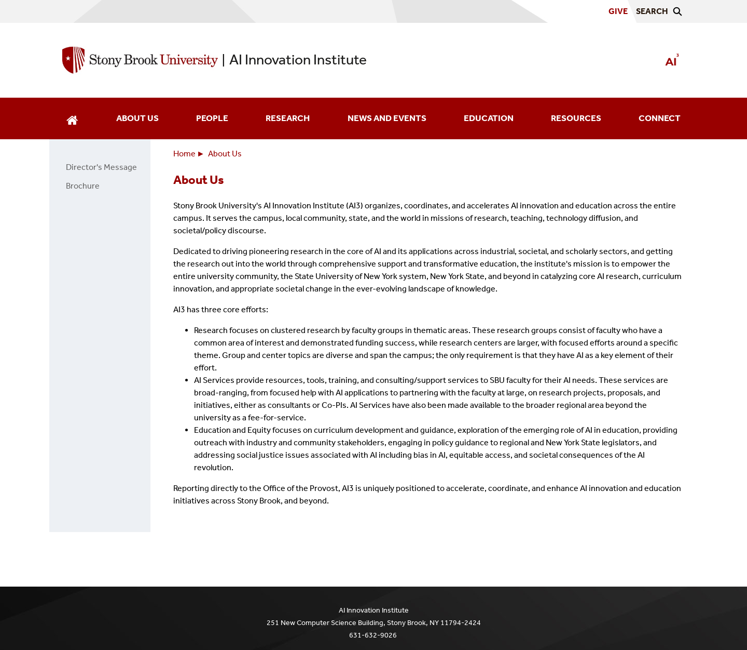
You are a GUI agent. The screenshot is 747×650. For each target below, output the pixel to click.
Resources (576, 118)
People (212, 118)
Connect (660, 118)
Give (618, 11)
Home (184, 153)
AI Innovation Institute (298, 59)
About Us (137, 118)
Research (288, 118)
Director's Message (99, 167)
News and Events (387, 118)
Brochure (81, 186)
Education (489, 118)
